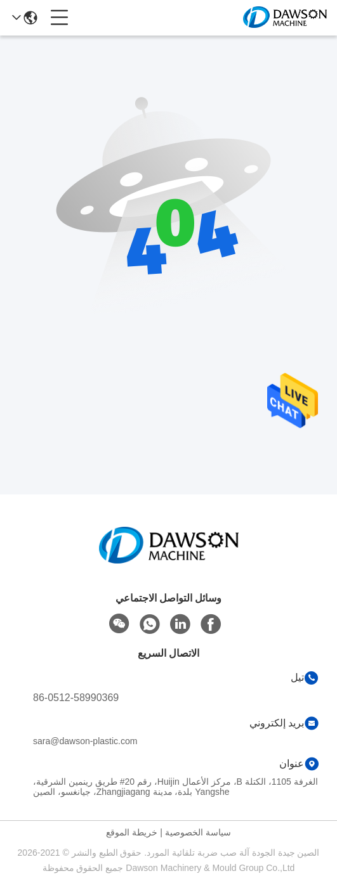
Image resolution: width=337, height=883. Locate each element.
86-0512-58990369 (76, 697)
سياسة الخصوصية (198, 832)
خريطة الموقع (131, 832)
